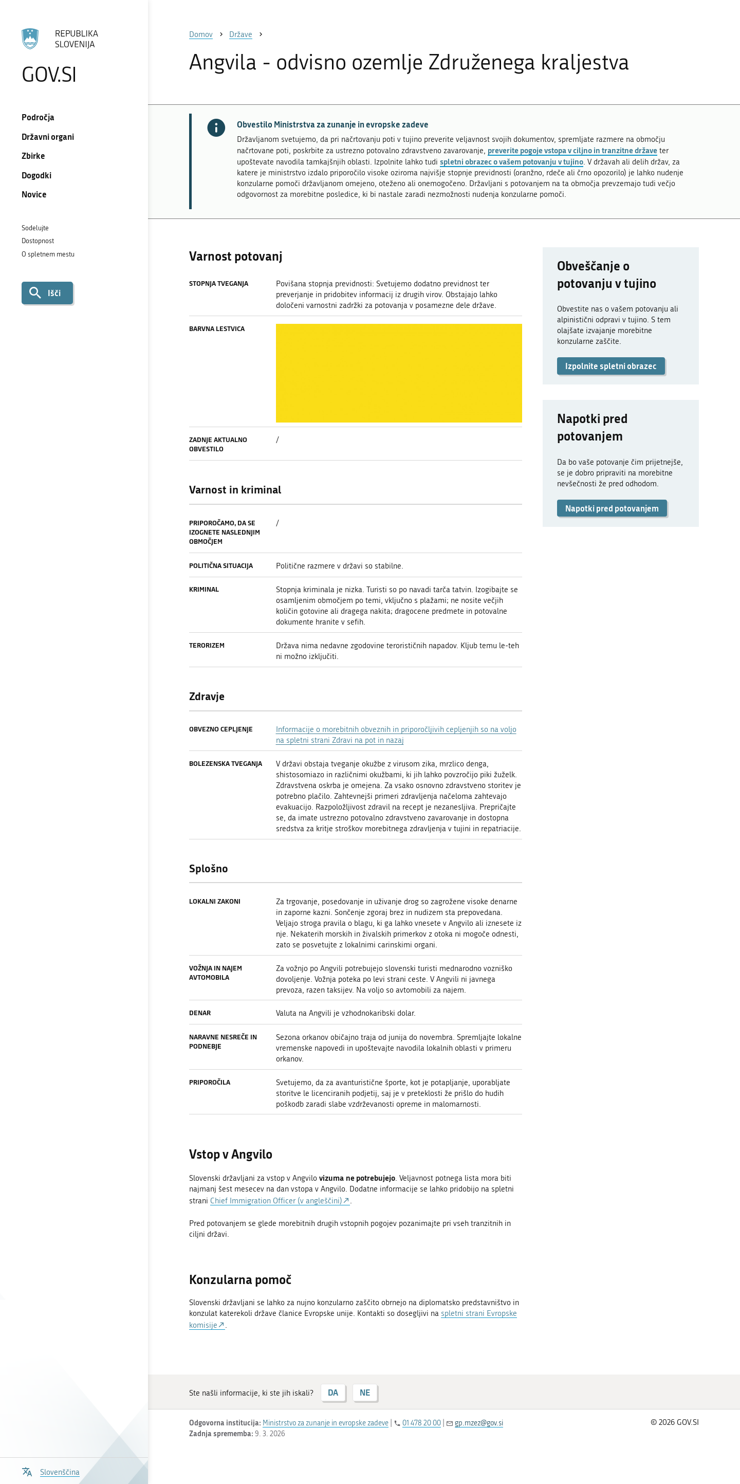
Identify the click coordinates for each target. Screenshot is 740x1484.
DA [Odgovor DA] (333, 1392)
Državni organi (48, 136)
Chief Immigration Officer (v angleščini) (276, 1200)
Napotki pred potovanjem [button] (612, 508)
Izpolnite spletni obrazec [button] (611, 366)
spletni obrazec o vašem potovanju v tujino (511, 161)
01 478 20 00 (421, 1423)
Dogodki (36, 175)
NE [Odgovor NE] (365, 1392)
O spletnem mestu (48, 254)
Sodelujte (35, 228)
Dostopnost (38, 241)
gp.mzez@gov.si (479, 1423)
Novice (34, 194)
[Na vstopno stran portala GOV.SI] (74, 56)
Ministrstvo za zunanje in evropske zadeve (325, 1423)
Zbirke (33, 155)
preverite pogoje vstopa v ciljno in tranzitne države (572, 150)
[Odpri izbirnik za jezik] (50, 1471)
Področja (38, 117)
